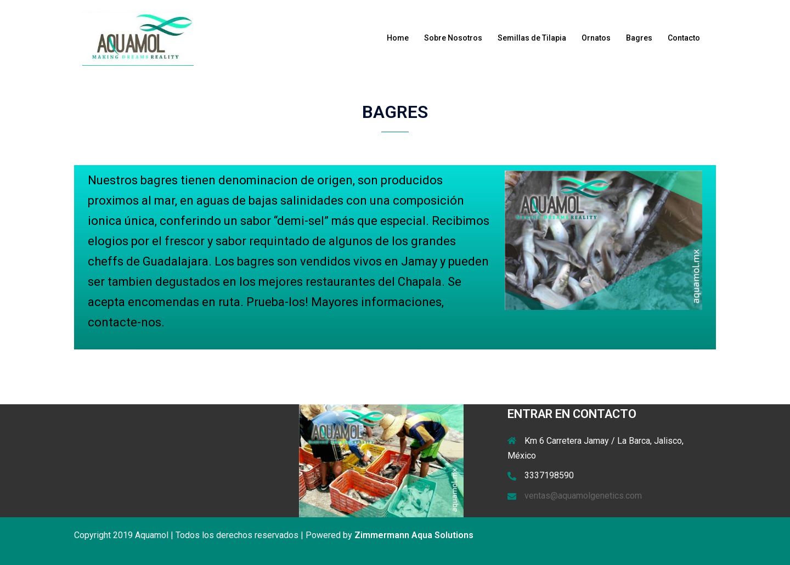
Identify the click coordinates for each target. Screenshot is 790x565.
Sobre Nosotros (453, 37)
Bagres (639, 37)
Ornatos (596, 37)
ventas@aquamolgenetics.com (583, 495)
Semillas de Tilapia (532, 37)
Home (398, 37)
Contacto (684, 37)
